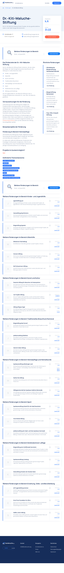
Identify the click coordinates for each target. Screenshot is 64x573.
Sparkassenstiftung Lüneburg (21, 459)
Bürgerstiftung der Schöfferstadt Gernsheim (24, 447)
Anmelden (47, 3)
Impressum (53, 552)
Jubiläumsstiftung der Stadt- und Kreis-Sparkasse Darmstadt (29, 431)
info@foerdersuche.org (25, 547)
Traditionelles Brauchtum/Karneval (11, 168)
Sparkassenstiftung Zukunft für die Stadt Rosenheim (27, 406)
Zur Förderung (50, 85)
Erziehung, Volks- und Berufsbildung (11, 177)
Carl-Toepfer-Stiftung (18, 294)
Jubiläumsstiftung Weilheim (20, 335)
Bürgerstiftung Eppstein (19, 225)
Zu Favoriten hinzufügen (50, 201)
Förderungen (8, 7)
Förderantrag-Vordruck (9, 120)
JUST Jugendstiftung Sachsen (20, 488)
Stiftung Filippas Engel (19, 307)
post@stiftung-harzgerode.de (31, 34)
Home (3, 7)
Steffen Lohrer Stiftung (19, 512)
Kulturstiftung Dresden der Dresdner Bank (24, 472)
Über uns (37, 552)
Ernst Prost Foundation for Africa (21, 500)
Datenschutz (53, 547)
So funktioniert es (19, 3)
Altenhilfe (6, 163)
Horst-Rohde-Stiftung (18, 418)
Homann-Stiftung (17, 254)
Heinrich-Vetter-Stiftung (19, 348)
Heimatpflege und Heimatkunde (10, 170)
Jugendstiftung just (18, 201)
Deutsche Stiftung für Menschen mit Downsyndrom (26, 282)
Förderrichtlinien (52, 37)
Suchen (13, 548)
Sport (5, 173)
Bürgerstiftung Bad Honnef (20, 323)
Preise (36, 549)
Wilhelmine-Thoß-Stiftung (20, 241)
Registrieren (56, 3)
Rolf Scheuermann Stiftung (20, 266)
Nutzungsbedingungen (55, 549)
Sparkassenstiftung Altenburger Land (23, 364)
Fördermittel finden (54, 53)
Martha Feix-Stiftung (18, 378)
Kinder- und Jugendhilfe (9, 160)
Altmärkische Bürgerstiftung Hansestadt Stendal (52, 69)
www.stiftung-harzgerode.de (31, 36)
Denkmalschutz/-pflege (9, 175)
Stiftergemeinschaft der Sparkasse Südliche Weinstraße (27, 390)
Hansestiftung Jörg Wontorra (20, 213)
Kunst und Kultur (7, 165)
